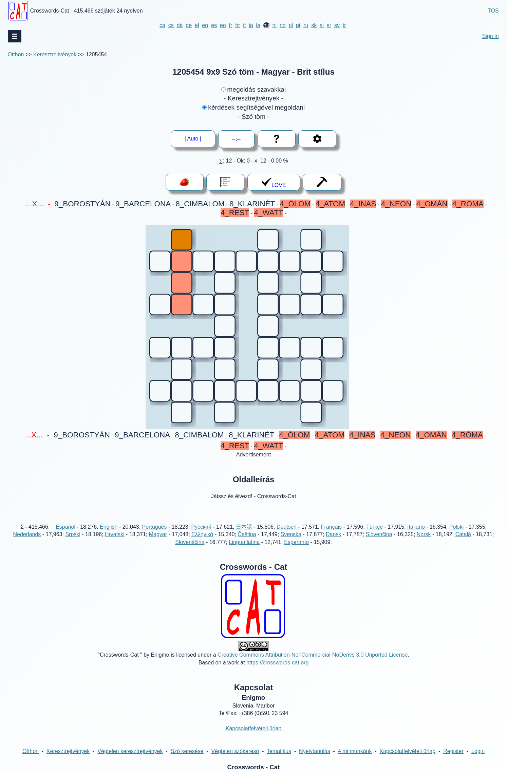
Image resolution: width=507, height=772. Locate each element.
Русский (201, 527)
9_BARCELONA (143, 204)
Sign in (490, 36)
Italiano (416, 527)
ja (251, 25)
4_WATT (268, 212)
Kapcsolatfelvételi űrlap (254, 728)
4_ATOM (330, 204)
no (283, 25)
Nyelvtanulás (314, 751)
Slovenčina (378, 534)
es (214, 25)
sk (314, 25)
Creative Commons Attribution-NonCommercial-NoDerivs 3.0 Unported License (313, 655)
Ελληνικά (202, 534)
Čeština (247, 534)
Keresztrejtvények (54, 54)
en (205, 25)
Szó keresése (187, 751)
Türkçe (374, 527)
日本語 (244, 527)
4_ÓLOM (295, 204)
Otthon (16, 54)
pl (291, 25)
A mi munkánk (355, 751)
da (180, 25)
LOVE (273, 182)
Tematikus (279, 751)
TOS (493, 11)
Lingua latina (244, 542)
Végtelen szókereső (235, 751)
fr (230, 25)
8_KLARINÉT (252, 204)
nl (275, 25)
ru (305, 25)
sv (337, 25)
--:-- (236, 139)
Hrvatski (115, 534)
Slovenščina (189, 542)
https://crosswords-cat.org (277, 662)
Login (478, 751)
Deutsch (287, 527)
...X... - (37, 204)
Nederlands (27, 534)
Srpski (72, 534)
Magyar (158, 534)
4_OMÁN (432, 204)
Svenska (291, 534)
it (244, 25)
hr (237, 25)
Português (154, 527)
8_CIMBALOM (199, 204)
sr (329, 25)
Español (65, 527)
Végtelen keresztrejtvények (130, 751)
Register (453, 751)
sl (322, 25)
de (189, 25)
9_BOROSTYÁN (82, 204)
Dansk (333, 534)
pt (298, 25)
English (108, 527)
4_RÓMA (468, 204)
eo (223, 25)
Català (463, 534)
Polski (456, 527)
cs (171, 25)
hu (266, 25)
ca (162, 25)
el (197, 25)
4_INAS (363, 204)
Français (331, 527)
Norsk (424, 534)
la (258, 25)
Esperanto (296, 542)
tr (344, 25)
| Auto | (193, 139)
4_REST (235, 212)
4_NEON (396, 204)
